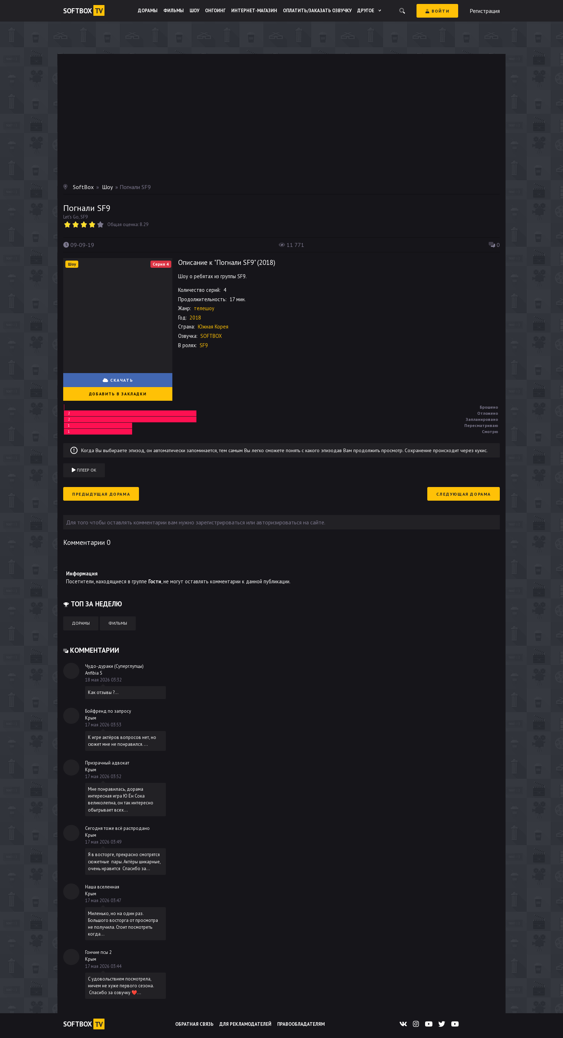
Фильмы (173, 11)
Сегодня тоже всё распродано (117, 828)
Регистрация (485, 10)
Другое (369, 11)
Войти (437, 11)
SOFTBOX (211, 335)
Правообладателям (301, 1024)
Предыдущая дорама (101, 494)
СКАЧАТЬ (118, 380)
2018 (266, 262)
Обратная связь (194, 1024)
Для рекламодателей (245, 1024)
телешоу (204, 308)
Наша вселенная (102, 887)
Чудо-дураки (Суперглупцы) (114, 666)
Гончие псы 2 (98, 952)
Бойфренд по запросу (108, 711)
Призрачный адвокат (107, 763)
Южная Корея (213, 326)
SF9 (204, 345)
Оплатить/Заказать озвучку (317, 11)
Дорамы (148, 11)
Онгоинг (215, 11)
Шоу (194, 11)
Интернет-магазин (254, 11)
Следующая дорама (463, 494)
